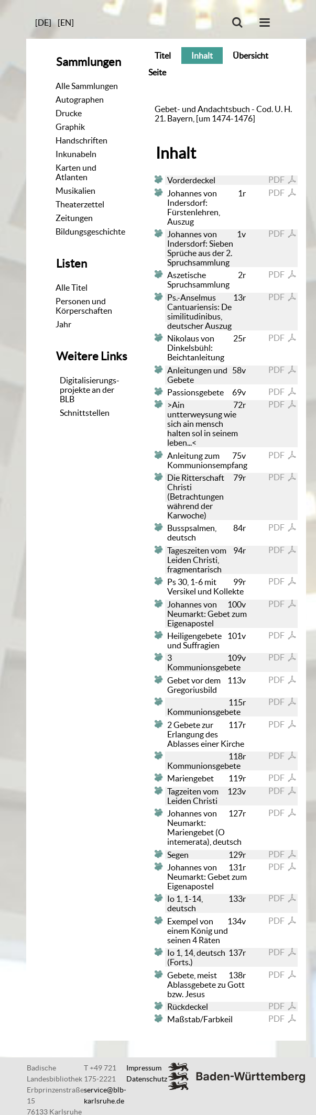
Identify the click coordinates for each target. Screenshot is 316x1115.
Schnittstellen (85, 412)
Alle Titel (72, 287)
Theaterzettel (80, 204)
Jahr (63, 324)
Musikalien (75, 190)
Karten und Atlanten (76, 172)
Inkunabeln (76, 154)
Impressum (143, 1068)
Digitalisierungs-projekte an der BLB (89, 390)
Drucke (69, 113)
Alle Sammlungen (87, 86)
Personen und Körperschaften (84, 305)
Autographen (80, 99)
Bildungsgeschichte (90, 231)
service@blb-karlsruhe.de (105, 1095)
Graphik (70, 126)
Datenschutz (146, 1079)
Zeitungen (74, 218)
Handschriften (81, 140)
